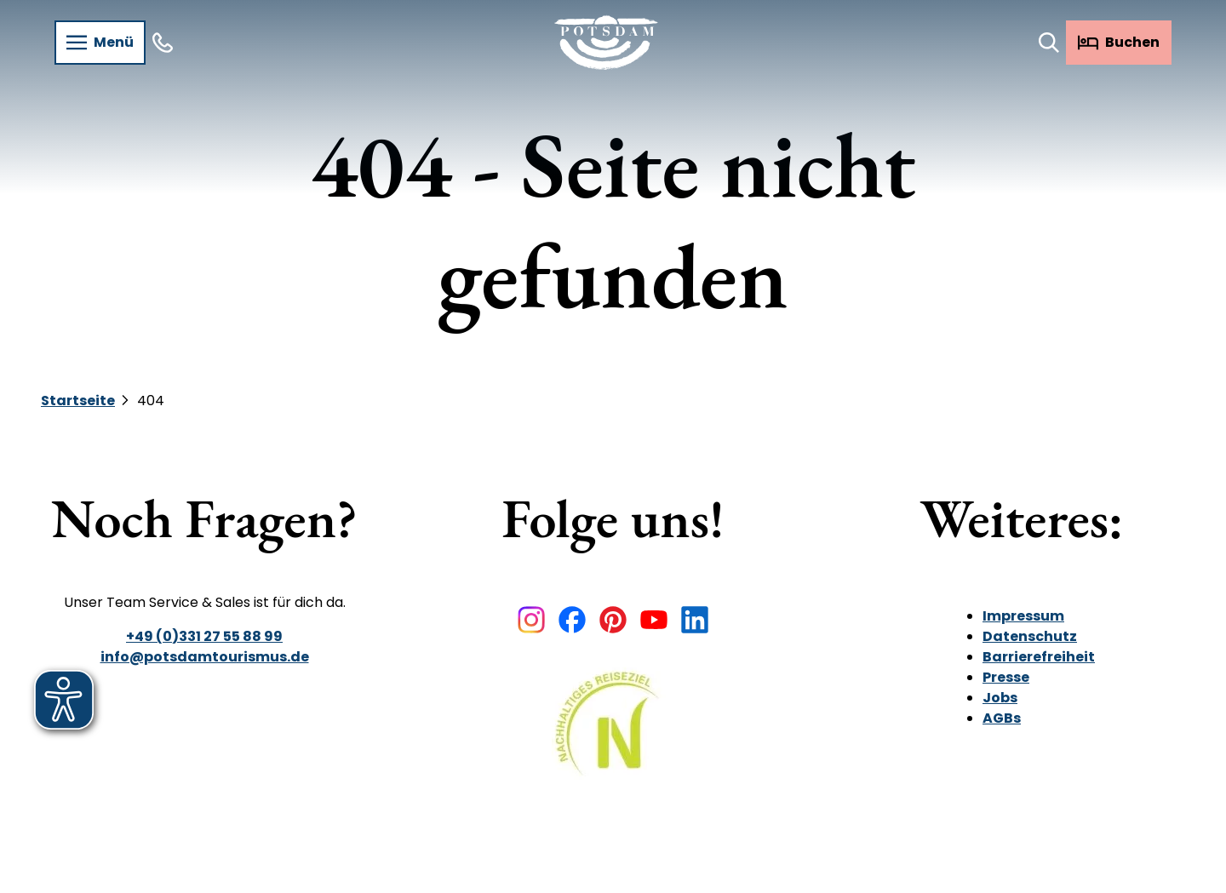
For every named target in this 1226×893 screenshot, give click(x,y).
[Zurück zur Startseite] (606, 42)
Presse (1006, 677)
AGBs (1002, 718)
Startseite (78, 400)
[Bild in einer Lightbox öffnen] (613, 736)
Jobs (1000, 697)
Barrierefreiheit (1039, 657)
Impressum (1023, 616)
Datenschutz (1030, 636)
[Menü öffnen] (100, 42)
